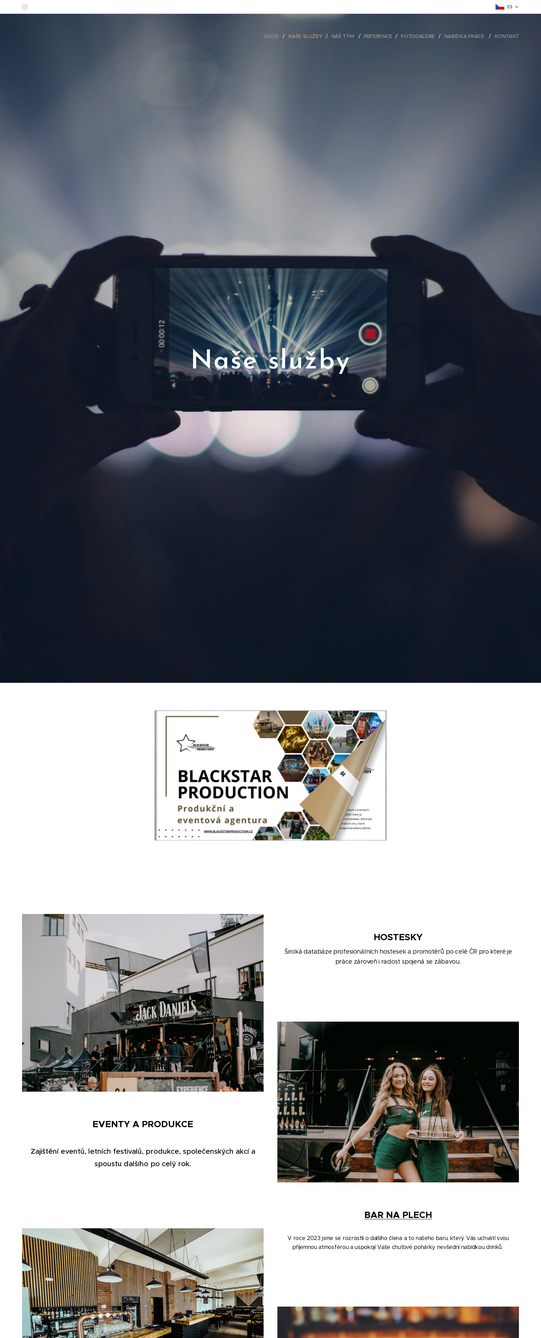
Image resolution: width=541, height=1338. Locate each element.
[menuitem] (277, 36)
